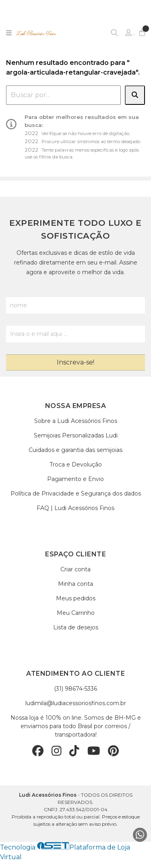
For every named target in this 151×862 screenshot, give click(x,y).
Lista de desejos (75, 627)
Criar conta (75, 569)
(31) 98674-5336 (75, 688)
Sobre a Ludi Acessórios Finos (75, 421)
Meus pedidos (75, 598)
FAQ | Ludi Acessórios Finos (75, 508)
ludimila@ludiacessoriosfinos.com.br (75, 703)
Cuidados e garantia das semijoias (75, 450)
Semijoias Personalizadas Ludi (76, 435)
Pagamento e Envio (75, 479)
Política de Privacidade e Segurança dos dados (75, 493)
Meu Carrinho (76, 612)
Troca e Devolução (76, 464)
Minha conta (75, 583)
